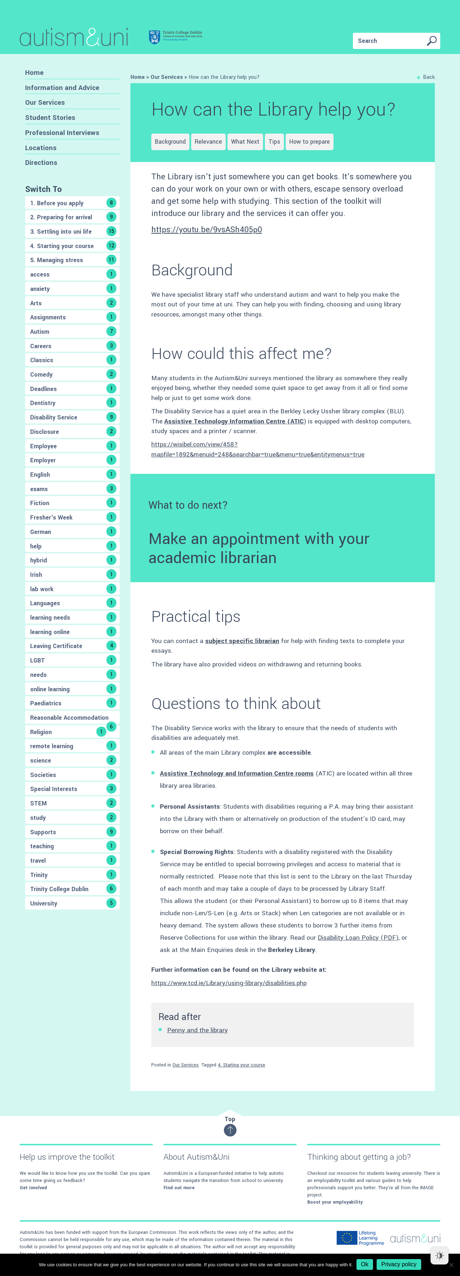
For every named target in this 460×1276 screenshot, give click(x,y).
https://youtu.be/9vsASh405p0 (206, 229)
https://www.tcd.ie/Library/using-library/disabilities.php (229, 983)
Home (34, 72)
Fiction (73, 503)
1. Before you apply (73, 203)
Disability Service (73, 417)
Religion (68, 732)
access (73, 274)
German (73, 531)
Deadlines (73, 388)
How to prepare (309, 142)
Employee (73, 446)
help (73, 546)
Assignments (73, 317)
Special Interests (73, 788)
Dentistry (73, 402)
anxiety (73, 288)
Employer (73, 460)
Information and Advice (62, 88)
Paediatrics (73, 703)
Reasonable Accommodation (73, 719)
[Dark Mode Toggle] (439, 1255)
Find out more (179, 1188)
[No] (451, 1264)
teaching (73, 846)
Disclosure (73, 431)
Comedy (73, 374)
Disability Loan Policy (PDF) (358, 937)
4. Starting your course (73, 246)
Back (426, 77)
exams (73, 489)
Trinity (73, 875)
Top (230, 1126)
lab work (73, 589)
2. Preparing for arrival (73, 217)
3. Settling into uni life (73, 231)
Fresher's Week (73, 517)
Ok (364, 1264)
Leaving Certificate (73, 646)
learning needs (73, 617)
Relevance (208, 142)
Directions (41, 162)
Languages (73, 603)
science (73, 760)
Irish (73, 574)
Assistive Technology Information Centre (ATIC (234, 421)
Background (170, 142)
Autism (73, 331)
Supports (73, 832)
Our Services (45, 102)
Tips (274, 142)
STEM (73, 803)
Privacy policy (399, 1264)
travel (73, 860)
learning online (73, 631)
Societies (73, 774)
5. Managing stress (73, 260)
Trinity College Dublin (73, 889)
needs (73, 674)
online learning (73, 689)
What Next (245, 142)
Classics (73, 360)
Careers (73, 346)
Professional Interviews (62, 133)
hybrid (73, 560)
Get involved (33, 1188)
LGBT (73, 660)
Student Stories (50, 117)
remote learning (73, 746)
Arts (73, 303)
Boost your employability (335, 1202)
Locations (40, 148)
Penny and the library (197, 1030)
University (73, 903)
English (73, 474)
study (73, 817)
